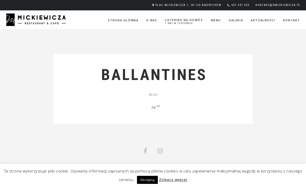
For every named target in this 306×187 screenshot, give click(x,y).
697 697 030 (240, 5)
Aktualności (263, 20)
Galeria (236, 20)
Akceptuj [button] (147, 179)
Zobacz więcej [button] (173, 179)
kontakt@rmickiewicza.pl (278, 5)
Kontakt (291, 20)
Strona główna (123, 20)
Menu (216, 20)
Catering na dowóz (184, 21)
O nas (151, 20)
